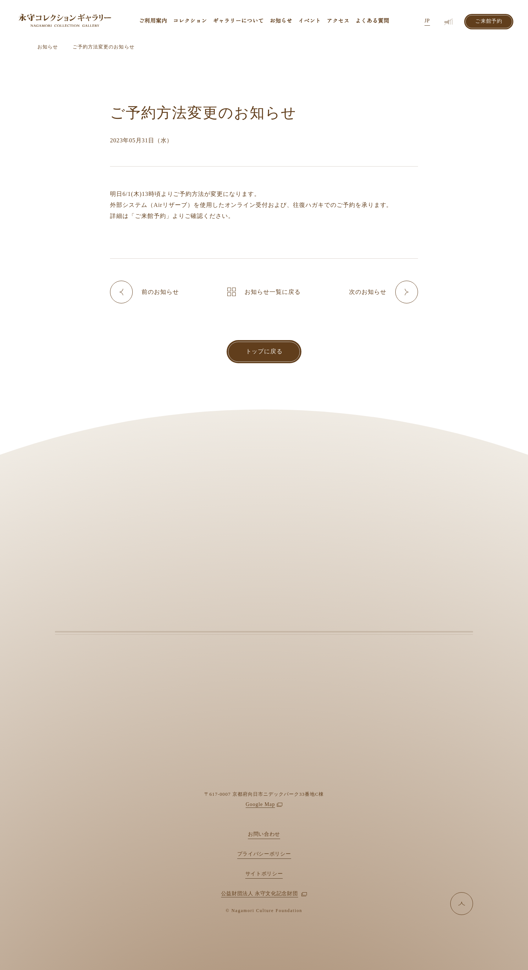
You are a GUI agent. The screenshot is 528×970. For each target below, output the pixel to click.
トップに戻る (264, 351)
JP (427, 21)
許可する (410, 952)
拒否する (467, 952)
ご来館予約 (488, 21)
